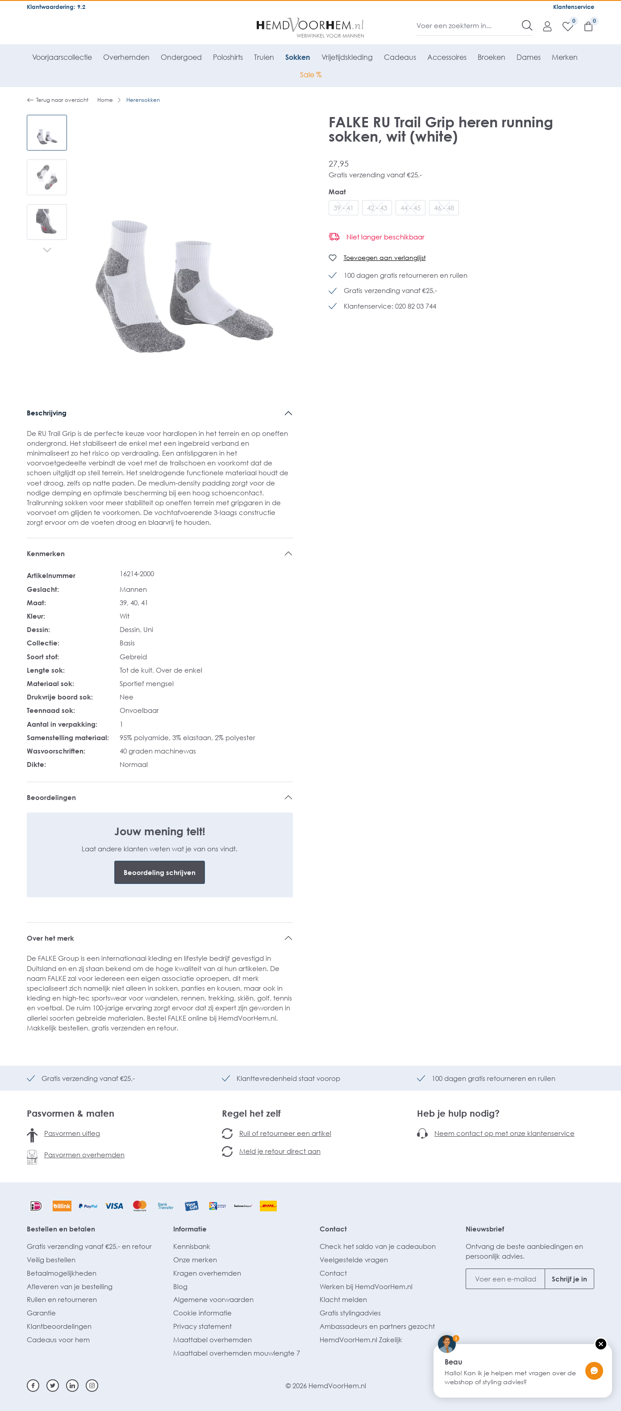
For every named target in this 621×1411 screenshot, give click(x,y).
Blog (180, 1286)
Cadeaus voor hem (58, 1340)
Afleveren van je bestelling (70, 1286)
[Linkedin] (72, 1385)
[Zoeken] (527, 25)
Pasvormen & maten (70, 1113)
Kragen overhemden (207, 1273)
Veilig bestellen (51, 1260)
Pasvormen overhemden (84, 1155)
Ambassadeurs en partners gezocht (377, 1326)
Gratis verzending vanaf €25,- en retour (89, 1246)
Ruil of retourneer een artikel (285, 1133)
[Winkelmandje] (584, 26)
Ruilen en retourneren (62, 1299)
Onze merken (195, 1260)
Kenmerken (46, 553)
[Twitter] (52, 1385)
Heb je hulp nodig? (458, 1113)
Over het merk (50, 938)
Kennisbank (191, 1246)
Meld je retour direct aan (280, 1151)
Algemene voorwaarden (213, 1299)
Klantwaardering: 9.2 (56, 6)
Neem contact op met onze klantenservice (504, 1133)
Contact (333, 1229)
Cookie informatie (202, 1313)
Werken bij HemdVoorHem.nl (366, 1286)
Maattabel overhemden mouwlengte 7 (236, 1353)
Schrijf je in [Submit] (569, 1279)
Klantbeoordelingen (59, 1326)
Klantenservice (573, 6)
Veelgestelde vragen (354, 1260)
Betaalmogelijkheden (61, 1273)
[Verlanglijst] (563, 26)
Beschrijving (47, 413)
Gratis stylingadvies (350, 1313)
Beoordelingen (51, 797)
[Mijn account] (543, 26)
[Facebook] (33, 1385)
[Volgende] (47, 251)
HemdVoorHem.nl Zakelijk (361, 1340)
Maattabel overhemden (212, 1340)
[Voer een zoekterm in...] (469, 25)
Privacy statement (202, 1326)
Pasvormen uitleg (72, 1133)
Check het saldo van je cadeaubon (378, 1246)
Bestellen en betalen (61, 1229)
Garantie (41, 1313)
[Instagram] (92, 1385)
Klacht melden (343, 1299)
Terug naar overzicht (57, 100)
